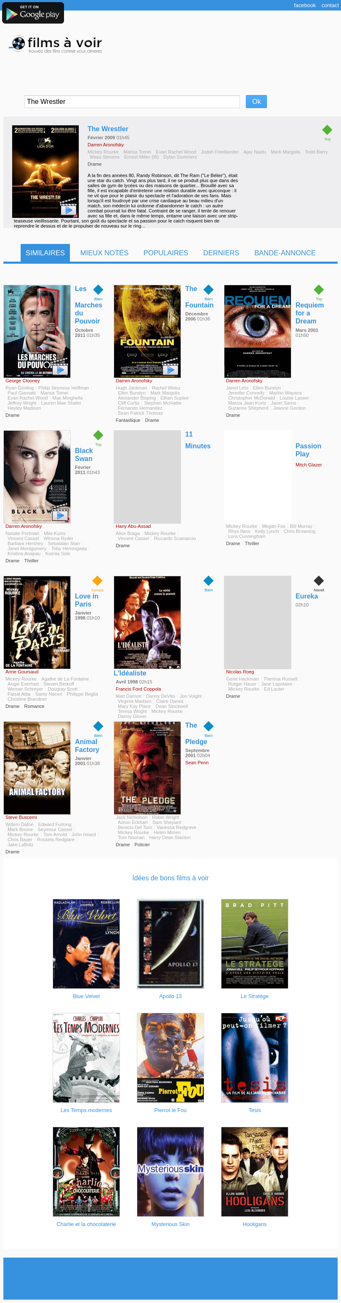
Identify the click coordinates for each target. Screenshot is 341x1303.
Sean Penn (196, 762)
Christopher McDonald (251, 397)
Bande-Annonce (285, 253)
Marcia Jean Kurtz (247, 402)
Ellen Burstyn (132, 392)
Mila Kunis (55, 533)
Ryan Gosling (19, 387)
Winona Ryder (58, 538)
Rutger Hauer (242, 683)
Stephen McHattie (162, 402)
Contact (330, 5)
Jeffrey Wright (22, 402)
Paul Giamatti (22, 392)
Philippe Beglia (82, 694)
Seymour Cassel (54, 829)
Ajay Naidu (254, 151)
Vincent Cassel (23, 538)
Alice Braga (128, 533)
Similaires (45, 253)
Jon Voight (191, 696)
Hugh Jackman (131, 387)
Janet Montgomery (27, 548)
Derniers (221, 253)
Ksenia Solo (57, 553)
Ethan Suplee (174, 397)
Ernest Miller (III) (141, 156)
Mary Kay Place (134, 706)
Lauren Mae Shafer (61, 402)
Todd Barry (316, 151)
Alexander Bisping (137, 397)
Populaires (166, 253)
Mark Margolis (285, 151)
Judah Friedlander (220, 151)
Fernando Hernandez (140, 407)
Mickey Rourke (103, 151)
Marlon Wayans (285, 392)
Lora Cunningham (247, 536)
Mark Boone (20, 829)
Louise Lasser (294, 397)
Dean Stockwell (171, 706)
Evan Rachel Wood (176, 151)
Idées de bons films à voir (170, 878)
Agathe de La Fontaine (65, 678)
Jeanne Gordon (289, 407)
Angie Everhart (23, 683)
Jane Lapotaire (276, 683)
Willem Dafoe (19, 824)
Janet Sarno (283, 402)
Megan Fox (273, 526)
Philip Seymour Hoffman (63, 387)
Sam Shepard (166, 822)
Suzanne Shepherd (248, 407)
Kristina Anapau (24, 553)
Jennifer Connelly (246, 392)
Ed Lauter (274, 688)
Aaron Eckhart (133, 822)
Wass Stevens (105, 156)
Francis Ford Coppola (138, 688)
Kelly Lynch (267, 531)
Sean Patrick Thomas (140, 413)
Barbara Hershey (25, 543)
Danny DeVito (160, 696)
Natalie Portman (22, 533)
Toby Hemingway (69, 548)
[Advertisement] (170, 1279)
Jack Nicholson (131, 817)
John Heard (84, 834)
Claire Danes (170, 701)
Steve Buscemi (21, 817)
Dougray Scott (62, 688)
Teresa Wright (132, 711)
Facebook (305, 5)
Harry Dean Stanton (170, 837)
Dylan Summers (180, 156)
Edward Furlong (55, 824)
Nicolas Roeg (240, 671)
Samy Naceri (48, 694)
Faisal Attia (19, 694)
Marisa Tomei (137, 151)
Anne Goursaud (21, 671)
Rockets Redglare (56, 839)
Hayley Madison (24, 407)
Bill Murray (301, 526)
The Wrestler (108, 128)
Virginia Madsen (135, 701)
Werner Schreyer (25, 688)
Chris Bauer (20, 839)
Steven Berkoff (58, 683)
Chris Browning (300, 531)
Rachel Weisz (166, 387)
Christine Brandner (27, 699)
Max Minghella (68, 397)
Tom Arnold (55, 834)
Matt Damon (128, 696)
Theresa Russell (281, 678)
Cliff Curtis (128, 402)
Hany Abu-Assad (133, 526)
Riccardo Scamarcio (175, 538)
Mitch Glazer (309, 464)
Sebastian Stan (64, 543)
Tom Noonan (131, 837)
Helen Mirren (167, 832)
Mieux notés (104, 253)
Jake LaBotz (21, 844)
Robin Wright (165, 817)
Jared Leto (237, 387)
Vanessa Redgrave (176, 827)
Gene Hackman (242, 678)
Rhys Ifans (239, 531)
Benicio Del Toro (135, 827)
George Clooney (22, 380)
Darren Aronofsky (106, 144)
